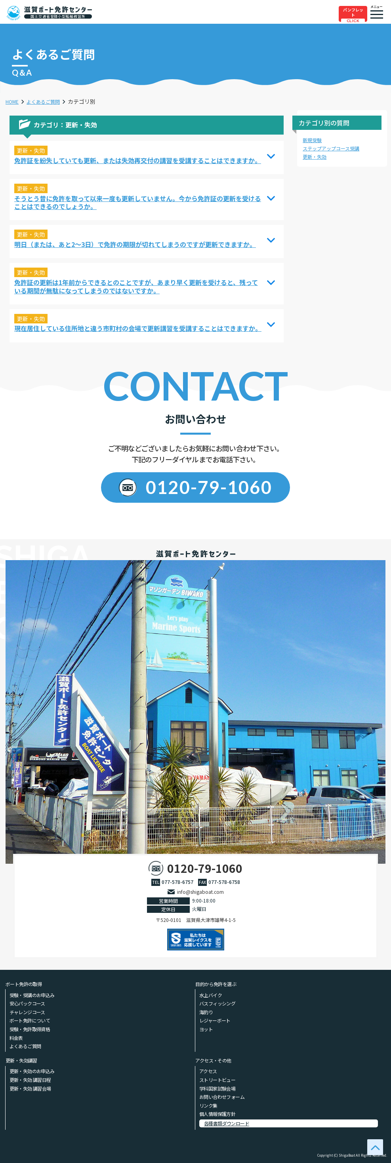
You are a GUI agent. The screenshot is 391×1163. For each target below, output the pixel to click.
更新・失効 (316, 156)
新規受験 (314, 139)
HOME (13, 101)
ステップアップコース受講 (336, 148)
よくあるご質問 (48, 101)
